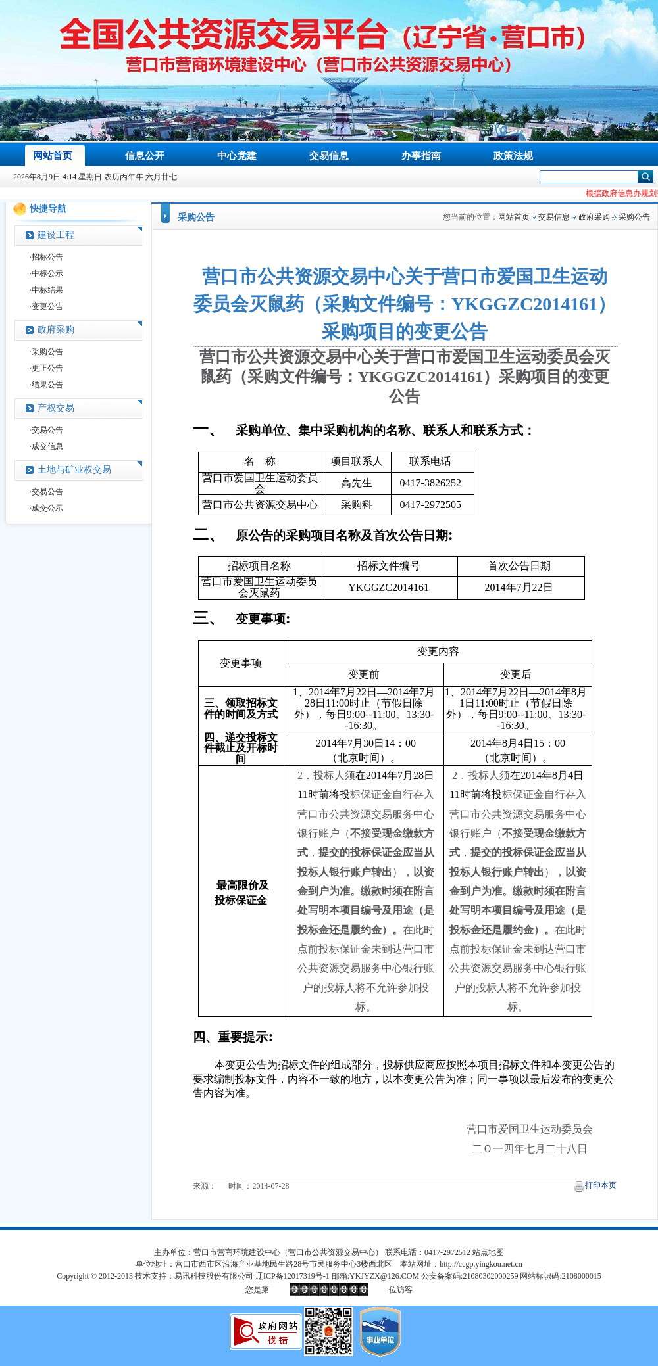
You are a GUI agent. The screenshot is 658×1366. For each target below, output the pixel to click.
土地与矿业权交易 (74, 470)
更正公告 (47, 368)
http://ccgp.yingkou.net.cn (481, 1264)
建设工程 (56, 235)
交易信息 (554, 217)
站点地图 (488, 1252)
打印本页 (601, 1185)
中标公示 (47, 273)
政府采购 (56, 330)
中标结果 (47, 289)
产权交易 (56, 408)
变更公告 (47, 306)
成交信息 (47, 446)
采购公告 (47, 351)
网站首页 (514, 217)
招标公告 (47, 257)
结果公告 (47, 384)
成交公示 (47, 508)
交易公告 (47, 430)
